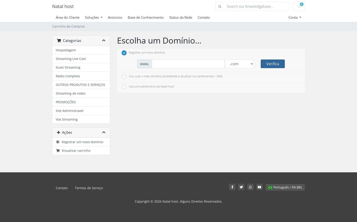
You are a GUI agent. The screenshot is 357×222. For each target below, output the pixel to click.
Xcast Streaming (68, 67)
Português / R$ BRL (285, 187)
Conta (293, 17)
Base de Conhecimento (146, 17)
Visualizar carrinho (73, 150)
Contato (204, 17)
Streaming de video (70, 93)
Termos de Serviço (89, 188)
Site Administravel (70, 110)
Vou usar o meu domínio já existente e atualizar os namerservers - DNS (172, 76)
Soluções (92, 17)
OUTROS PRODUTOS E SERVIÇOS (80, 85)
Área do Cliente (67, 17)
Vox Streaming (67, 119)
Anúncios (115, 17)
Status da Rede (180, 17)
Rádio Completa (68, 76)
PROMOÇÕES (66, 102)
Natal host (63, 6)
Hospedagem (66, 50)
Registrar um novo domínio (79, 142)
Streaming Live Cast (71, 59)
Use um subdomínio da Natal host (148, 86)
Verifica (272, 63)
